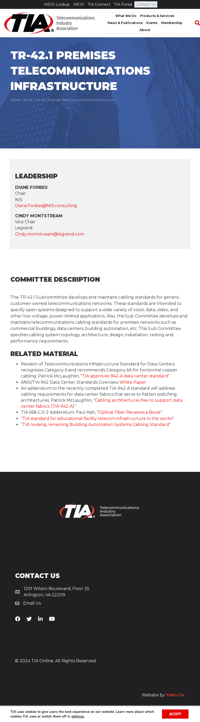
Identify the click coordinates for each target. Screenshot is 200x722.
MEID (78, 4)
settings (88, 716)
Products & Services (157, 16)
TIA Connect (99, 4)
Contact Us (146, 4)
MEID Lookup (57, 4)
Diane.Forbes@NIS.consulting (46, 205)
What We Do (125, 16)
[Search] (195, 23)
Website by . (163, 695)
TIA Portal (123, 4)
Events (152, 23)
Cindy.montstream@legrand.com (49, 234)
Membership (171, 23)
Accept (174, 714)
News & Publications (125, 23)
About (145, 30)
